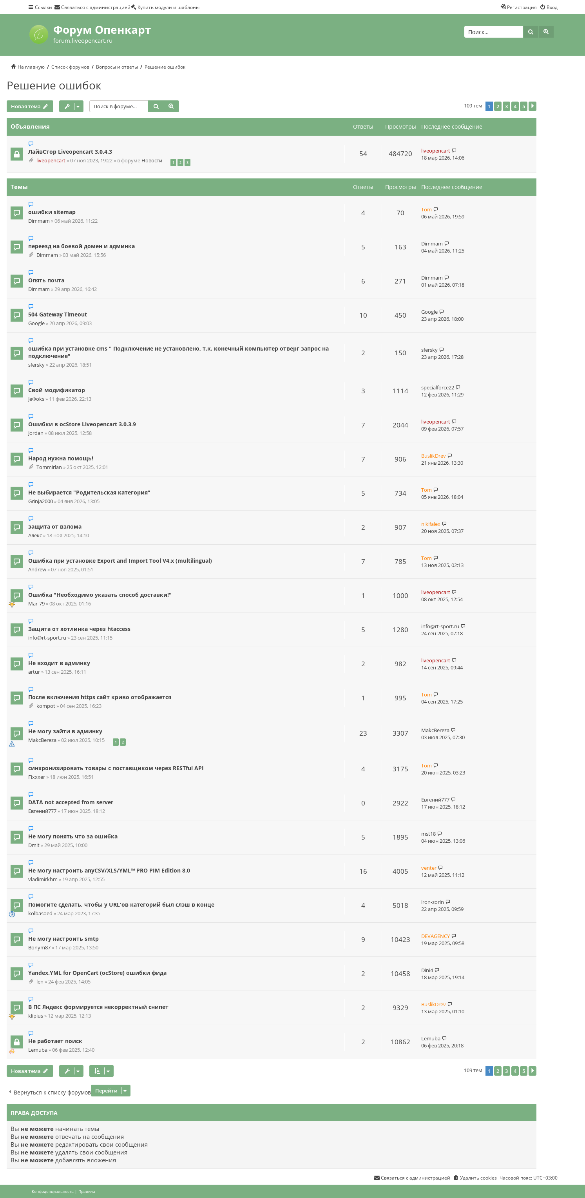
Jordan (35, 433)
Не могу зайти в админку (65, 731)
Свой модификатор (56, 390)
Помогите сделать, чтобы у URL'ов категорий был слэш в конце (121, 904)
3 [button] (506, 106)
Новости (151, 160)
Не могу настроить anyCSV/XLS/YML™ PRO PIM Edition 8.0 (109, 870)
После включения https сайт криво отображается (99, 697)
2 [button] (497, 106)
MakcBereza (42, 740)
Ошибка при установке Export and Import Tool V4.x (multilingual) (120, 560)
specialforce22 (437, 387)
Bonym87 (39, 947)
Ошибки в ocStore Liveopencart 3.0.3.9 (82, 424)
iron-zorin (432, 901)
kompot (45, 706)
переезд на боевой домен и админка (81, 246)
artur (34, 672)
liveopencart (50, 160)
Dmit (34, 845)
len (39, 981)
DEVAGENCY (435, 936)
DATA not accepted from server (70, 802)
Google (36, 323)
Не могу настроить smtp (63, 938)
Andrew (37, 569)
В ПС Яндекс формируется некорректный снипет (98, 1007)
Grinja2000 (40, 501)
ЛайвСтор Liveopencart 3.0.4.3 (70, 151)
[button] (532, 106)
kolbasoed (40, 913)
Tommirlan (49, 467)
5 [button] (523, 106)
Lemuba (37, 1050)
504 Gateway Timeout (57, 314)
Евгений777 (42, 811)
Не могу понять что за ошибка (73, 836)
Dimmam (39, 221)
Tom (426, 209)
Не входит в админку (59, 663)
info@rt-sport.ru (47, 637)
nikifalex (430, 523)
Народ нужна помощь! (60, 458)
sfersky (36, 365)
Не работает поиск (55, 1041)
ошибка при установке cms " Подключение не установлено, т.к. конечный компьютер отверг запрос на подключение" (178, 352)
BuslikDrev (433, 455)
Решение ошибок (54, 85)
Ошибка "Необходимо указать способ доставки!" (100, 594)
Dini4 (427, 970)
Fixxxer (36, 777)
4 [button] (515, 106)
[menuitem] (92, 7)
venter (428, 867)
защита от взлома (55, 526)
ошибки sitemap (52, 212)
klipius (35, 1016)
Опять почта (46, 280)
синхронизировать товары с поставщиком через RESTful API (116, 768)
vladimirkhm (43, 879)
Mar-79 (36, 603)
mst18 (428, 833)
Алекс (35, 535)
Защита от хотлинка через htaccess (79, 629)
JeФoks (36, 399)
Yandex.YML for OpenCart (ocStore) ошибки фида (97, 972)
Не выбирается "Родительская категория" (89, 492)
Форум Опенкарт (102, 29)
